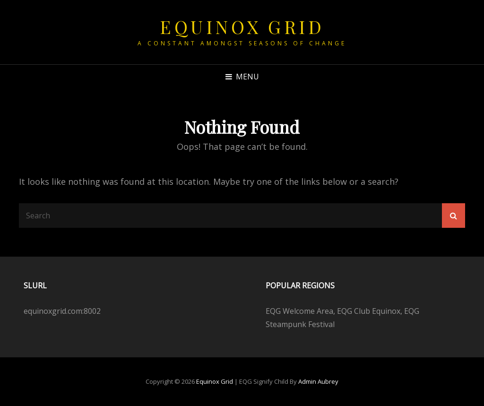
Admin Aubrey (318, 381)
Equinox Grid (242, 27)
